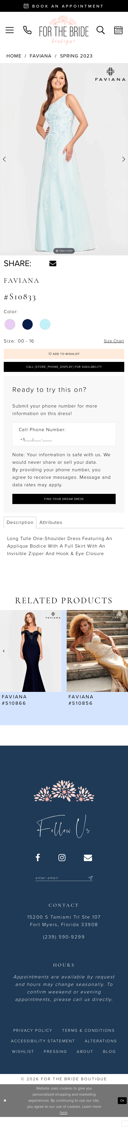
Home (13, 56)
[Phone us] (27, 30)
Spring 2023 (76, 56)
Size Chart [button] (111, 341)
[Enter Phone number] (61, 445)
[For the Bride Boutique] (64, 30)
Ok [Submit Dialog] (121, 1110)
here (63, 1122)
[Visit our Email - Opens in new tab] (88, 867)
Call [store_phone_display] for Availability (64, 371)
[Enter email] (64, 887)
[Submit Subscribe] (95, 887)
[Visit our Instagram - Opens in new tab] (62, 867)
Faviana (41, 56)
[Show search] (100, 30)
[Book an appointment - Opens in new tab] (64, 6)
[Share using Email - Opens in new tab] (52, 263)
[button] (9, 30)
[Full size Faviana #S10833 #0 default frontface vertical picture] (64, 159)
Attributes (51, 531)
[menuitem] (9, 30)
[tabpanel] (64, 159)
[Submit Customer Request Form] (64, 507)
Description (20, 531)
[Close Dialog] (5, 1110)
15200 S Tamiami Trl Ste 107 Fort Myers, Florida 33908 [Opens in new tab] (64, 931)
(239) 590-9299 (64, 947)
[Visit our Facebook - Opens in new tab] (38, 867)
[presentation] (30, 660)
